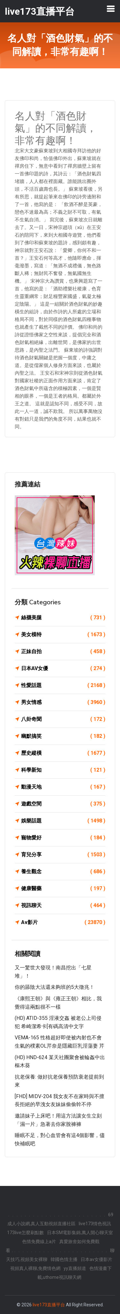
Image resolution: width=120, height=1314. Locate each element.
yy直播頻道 (75, 1268)
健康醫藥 (63, 888)
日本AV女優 (63, 668)
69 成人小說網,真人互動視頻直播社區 (60, 1219)
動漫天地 (63, 787)
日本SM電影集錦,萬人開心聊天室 (80, 1232)
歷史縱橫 (63, 753)
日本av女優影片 (96, 1259)
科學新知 (63, 770)
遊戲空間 (63, 803)
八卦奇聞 (63, 719)
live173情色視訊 (95, 1223)
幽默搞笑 (63, 736)
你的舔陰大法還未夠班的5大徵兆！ (54, 987)
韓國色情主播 (64, 1259)
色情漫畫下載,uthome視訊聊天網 (74, 1273)
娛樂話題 (63, 820)
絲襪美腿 (63, 617)
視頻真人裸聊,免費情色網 (35, 1268)
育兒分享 (63, 854)
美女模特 (63, 634)
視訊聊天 (63, 905)
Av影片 (63, 922)
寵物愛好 (63, 837)
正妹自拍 (63, 651)
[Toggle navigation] (110, 8)
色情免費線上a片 (39, 1241)
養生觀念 (63, 871)
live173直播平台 (49, 1304)
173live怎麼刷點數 (25, 1232)
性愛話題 (63, 685)
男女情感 (63, 702)
